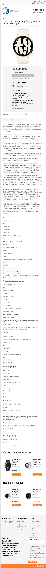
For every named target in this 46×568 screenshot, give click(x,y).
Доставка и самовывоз (20, 522)
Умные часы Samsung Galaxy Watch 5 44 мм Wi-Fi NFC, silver (37, 462)
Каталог (35, 518)
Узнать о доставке (18, 109)
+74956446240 (38, 10)
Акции (18, 524)
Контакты (6, 518)
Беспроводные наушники (36, 525)
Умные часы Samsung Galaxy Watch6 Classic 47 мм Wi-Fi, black (16, 463)
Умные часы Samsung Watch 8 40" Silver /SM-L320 (16, 493)
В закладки (20, 86)
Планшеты (35, 533)
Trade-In (19, 529)
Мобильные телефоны (35, 522)
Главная (5, 538)
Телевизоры (35, 531)
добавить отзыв (25, 78)
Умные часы (35, 529)
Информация (22, 518)
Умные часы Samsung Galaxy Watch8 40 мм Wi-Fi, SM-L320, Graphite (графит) (37, 496)
